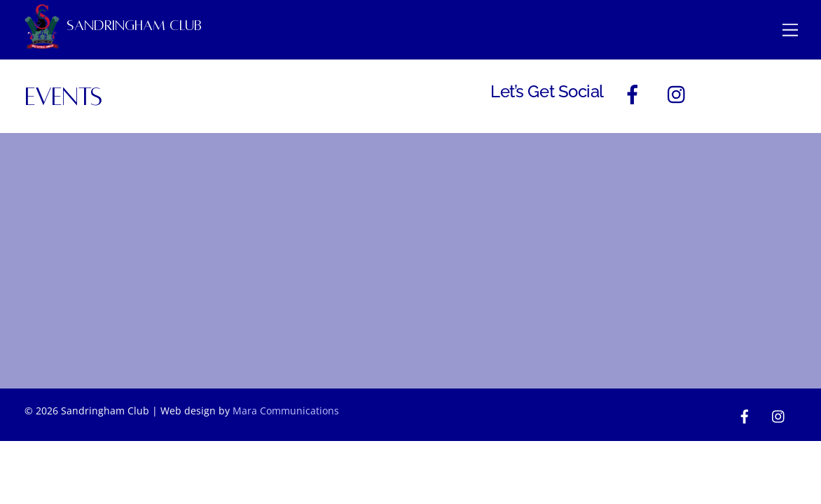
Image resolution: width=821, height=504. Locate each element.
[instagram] (680, 93)
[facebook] (635, 93)
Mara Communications (286, 410)
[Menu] (790, 29)
